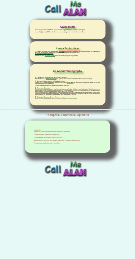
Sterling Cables (70, 82)
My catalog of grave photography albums (44, 53)
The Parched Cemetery (50, 55)
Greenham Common (61, 89)
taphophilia (61, 51)
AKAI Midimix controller (51, 78)
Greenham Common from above (70, 98)
